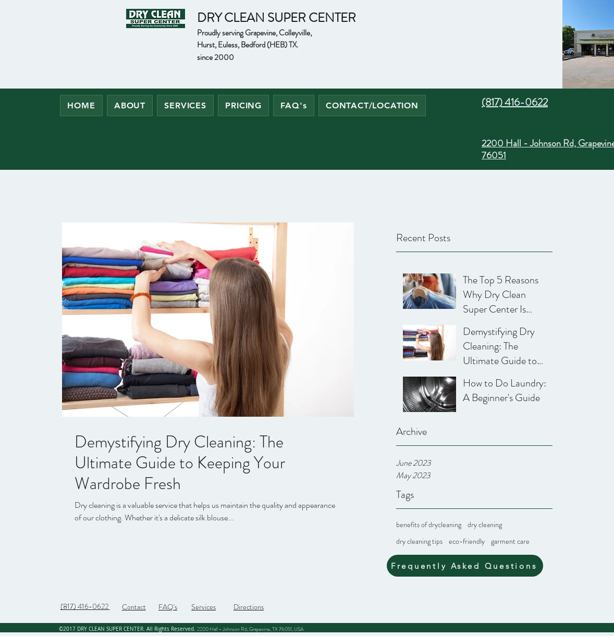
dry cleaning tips (419, 541)
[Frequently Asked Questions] (465, 566)
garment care (510, 541)
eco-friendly (467, 541)
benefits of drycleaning (428, 525)
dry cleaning (485, 525)
